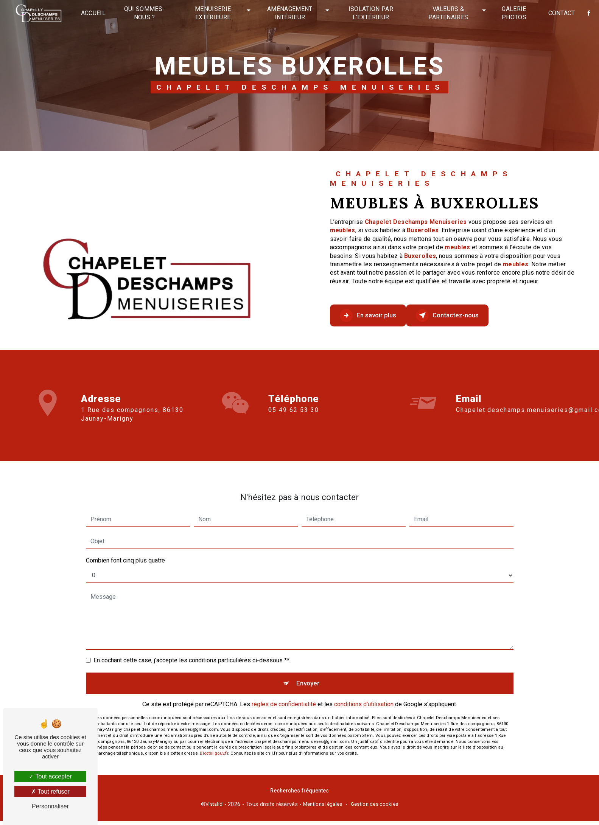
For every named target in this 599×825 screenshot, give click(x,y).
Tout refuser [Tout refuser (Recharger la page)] (50, 791)
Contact (558, 13)
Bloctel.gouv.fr (214, 746)
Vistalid (213, 808)
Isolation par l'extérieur (370, 13)
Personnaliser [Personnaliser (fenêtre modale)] (50, 806)
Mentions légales (322, 808)
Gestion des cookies (374, 808)
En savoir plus (376, 315)
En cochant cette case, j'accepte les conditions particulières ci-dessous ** (191, 649)
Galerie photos (511, 13)
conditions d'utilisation (364, 697)
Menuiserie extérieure (214, 13)
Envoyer (308, 674)
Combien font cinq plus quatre (125, 549)
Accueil (96, 13)
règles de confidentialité (284, 697)
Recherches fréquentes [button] (299, 795)
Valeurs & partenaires (447, 13)
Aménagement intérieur (290, 13)
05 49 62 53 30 (293, 421)
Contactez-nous (473, 315)
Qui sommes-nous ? (146, 13)
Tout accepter (50, 776)
